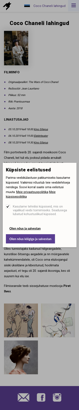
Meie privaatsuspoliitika (32, 192)
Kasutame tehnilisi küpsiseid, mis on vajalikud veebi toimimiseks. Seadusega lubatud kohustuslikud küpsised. (40, 210)
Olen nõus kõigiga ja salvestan (30, 239)
